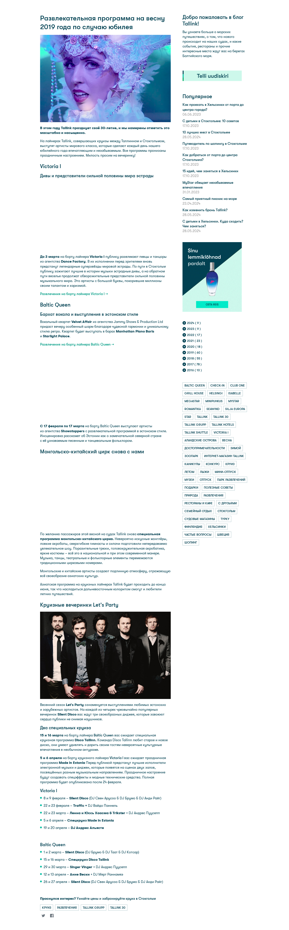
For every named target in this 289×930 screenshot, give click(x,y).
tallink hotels (223, 424)
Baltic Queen (103, 735)
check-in (217, 385)
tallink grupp (93, 907)
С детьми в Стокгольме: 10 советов (211, 121)
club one (237, 385)
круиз (46, 907)
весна (227, 440)
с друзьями (227, 503)
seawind (213, 409)
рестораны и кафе (198, 503)
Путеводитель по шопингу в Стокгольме (215, 144)
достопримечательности (204, 448)
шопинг (190, 542)
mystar (233, 401)
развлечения (67, 907)
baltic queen (194, 385)
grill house (194, 393)
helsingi (216, 393)
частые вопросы (197, 534)
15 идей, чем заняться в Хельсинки (210, 171)
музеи (189, 479)
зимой (235, 448)
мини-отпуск (225, 472)
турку (225, 519)
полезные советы (218, 487)
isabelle (234, 393)
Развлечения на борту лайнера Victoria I (72, 294)
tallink (202, 417)
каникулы (192, 464)
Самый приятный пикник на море (210, 199)
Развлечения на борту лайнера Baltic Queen (75, 344)
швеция (223, 534)
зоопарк (191, 456)
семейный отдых (198, 511)
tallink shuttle (196, 432)
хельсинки (217, 526)
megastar (192, 401)
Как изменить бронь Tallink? (205, 210)
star (187, 417)
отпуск (205, 479)
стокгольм (226, 511)
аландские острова (200, 440)
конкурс (213, 464)
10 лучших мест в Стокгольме (206, 132)
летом (189, 472)
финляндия (193, 526)
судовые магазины (199, 519)
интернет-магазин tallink (224, 456)
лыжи (204, 472)
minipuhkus (214, 401)
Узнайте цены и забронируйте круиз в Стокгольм (98, 898)
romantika (192, 409)
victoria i (221, 432)
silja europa (235, 409)
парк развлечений (231, 479)
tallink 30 (117, 907)
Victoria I (116, 758)
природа (191, 495)
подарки (191, 487)
